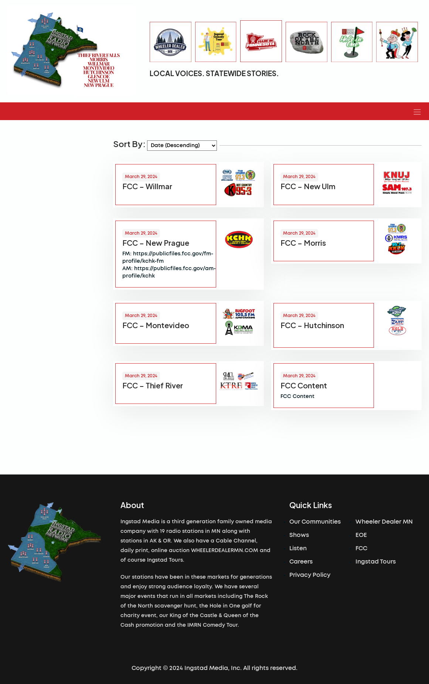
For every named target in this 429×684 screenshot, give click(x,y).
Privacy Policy (309, 575)
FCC (361, 548)
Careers (301, 562)
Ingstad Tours (375, 562)
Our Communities (315, 522)
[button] (417, 111)
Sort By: (129, 144)
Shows (299, 535)
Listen (298, 548)
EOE (361, 535)
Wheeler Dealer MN (384, 522)
